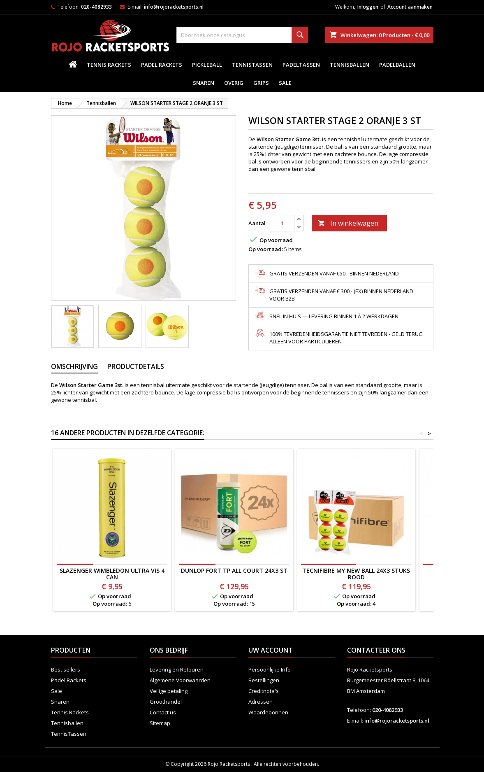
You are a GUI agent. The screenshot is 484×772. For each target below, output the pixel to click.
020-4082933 (96, 6)
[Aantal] (282, 223)
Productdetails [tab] (135, 366)
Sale (285, 82)
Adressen (260, 701)
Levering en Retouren (177, 669)
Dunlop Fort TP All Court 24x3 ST (234, 570)
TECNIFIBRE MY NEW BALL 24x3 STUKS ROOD (356, 574)
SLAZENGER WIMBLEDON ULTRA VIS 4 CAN (112, 574)
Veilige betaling (169, 691)
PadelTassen (301, 64)
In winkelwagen (348, 223)
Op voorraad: (265, 249)
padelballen (397, 64)
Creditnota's (263, 691)
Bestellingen (263, 680)
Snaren (203, 82)
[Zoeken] (242, 35)
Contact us (163, 712)
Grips (261, 82)
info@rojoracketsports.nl (174, 6)
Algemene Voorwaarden (180, 680)
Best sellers (65, 669)
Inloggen (367, 6)
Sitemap (160, 723)
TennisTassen (252, 64)
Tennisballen (349, 64)
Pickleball (207, 64)
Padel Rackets (161, 64)
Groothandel (166, 701)
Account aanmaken (410, 6)
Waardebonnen (268, 712)
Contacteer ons (376, 650)
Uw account (270, 650)
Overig (233, 82)
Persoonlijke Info (269, 669)
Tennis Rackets (109, 64)
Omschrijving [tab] (74, 366)
